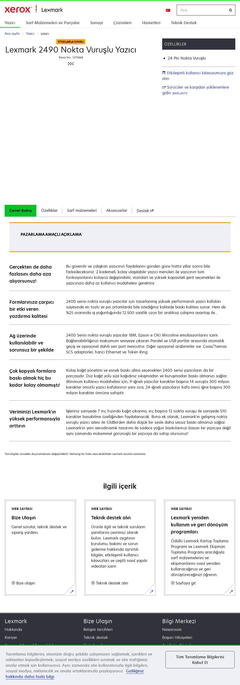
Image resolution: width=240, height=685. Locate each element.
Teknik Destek (184, 22)
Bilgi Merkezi (179, 621)
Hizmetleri (151, 22)
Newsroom (172, 629)
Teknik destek (95, 637)
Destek (145, 210)
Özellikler (49, 210)
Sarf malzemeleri (82, 210)
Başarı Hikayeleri (177, 637)
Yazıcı (10, 22)
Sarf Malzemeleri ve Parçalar (53, 22)
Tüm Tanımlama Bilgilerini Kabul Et (200, 659)
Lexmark (16, 621)
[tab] (20, 211)
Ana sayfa (34, 9)
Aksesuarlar (116, 210)
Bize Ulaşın (97, 621)
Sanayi (96, 22)
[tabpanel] (120, 331)
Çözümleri (122, 22)
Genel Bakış (20, 210)
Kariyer (11, 637)
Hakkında (13, 629)
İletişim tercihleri (97, 629)
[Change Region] (168, 10)
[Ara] (230, 10)
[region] (120, 665)
